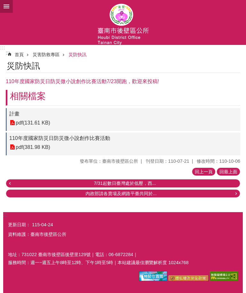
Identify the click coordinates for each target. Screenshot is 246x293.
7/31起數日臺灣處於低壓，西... (125, 183)
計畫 (14, 113)
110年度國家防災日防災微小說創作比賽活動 (59, 138)
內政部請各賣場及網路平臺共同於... (121, 193)
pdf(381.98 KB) (33, 147)
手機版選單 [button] (6, 6)
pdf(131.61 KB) (33, 122)
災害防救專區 (46, 54)
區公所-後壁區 (123, 22)
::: (2, 47)
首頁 (19, 54)
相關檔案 (28, 96)
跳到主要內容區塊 (3, 3)
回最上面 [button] (228, 171)
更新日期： (19, 224)
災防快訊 (77, 54)
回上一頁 (204, 171)
